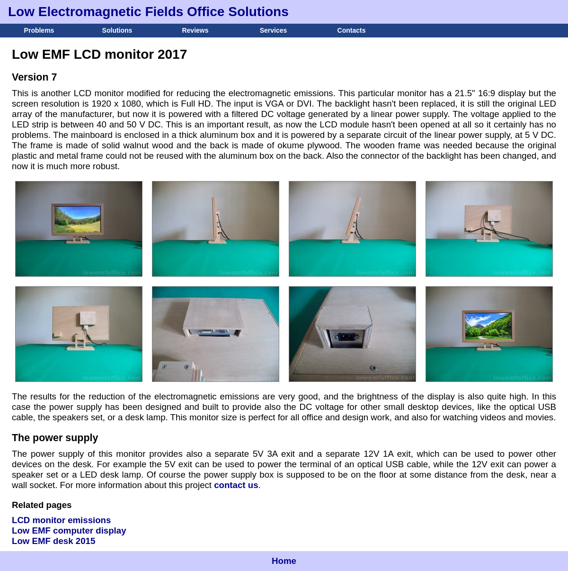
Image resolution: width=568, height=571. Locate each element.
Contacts (351, 30)
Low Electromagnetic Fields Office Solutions (148, 11)
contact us (236, 485)
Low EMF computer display (69, 530)
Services (273, 30)
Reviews (195, 30)
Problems (39, 30)
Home (284, 561)
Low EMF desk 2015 (53, 541)
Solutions (117, 30)
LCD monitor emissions (61, 520)
